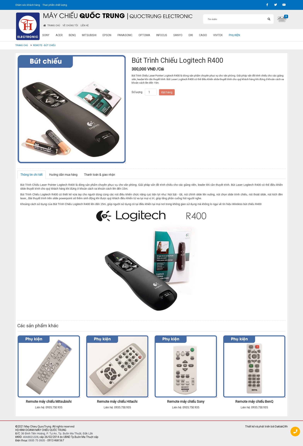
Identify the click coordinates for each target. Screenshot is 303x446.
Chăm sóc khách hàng (27, 4)
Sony (45, 35)
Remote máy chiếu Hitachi (117, 401)
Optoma (144, 35)
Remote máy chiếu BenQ (254, 401)
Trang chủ (51, 25)
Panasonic (124, 35)
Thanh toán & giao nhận (99, 174)
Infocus (161, 35)
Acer (59, 35)
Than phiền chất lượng (55, 4)
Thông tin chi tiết (31, 174)
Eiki (191, 35)
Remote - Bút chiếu (44, 45)
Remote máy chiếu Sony (185, 401)
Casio (203, 35)
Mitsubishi (89, 35)
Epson (107, 35)
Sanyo (177, 35)
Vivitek (218, 35)
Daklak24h (281, 426)
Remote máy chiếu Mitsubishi (48, 401)
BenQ (72, 35)
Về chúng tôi (70, 25)
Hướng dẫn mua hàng (63, 174)
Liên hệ (85, 25)
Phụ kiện (234, 35)
